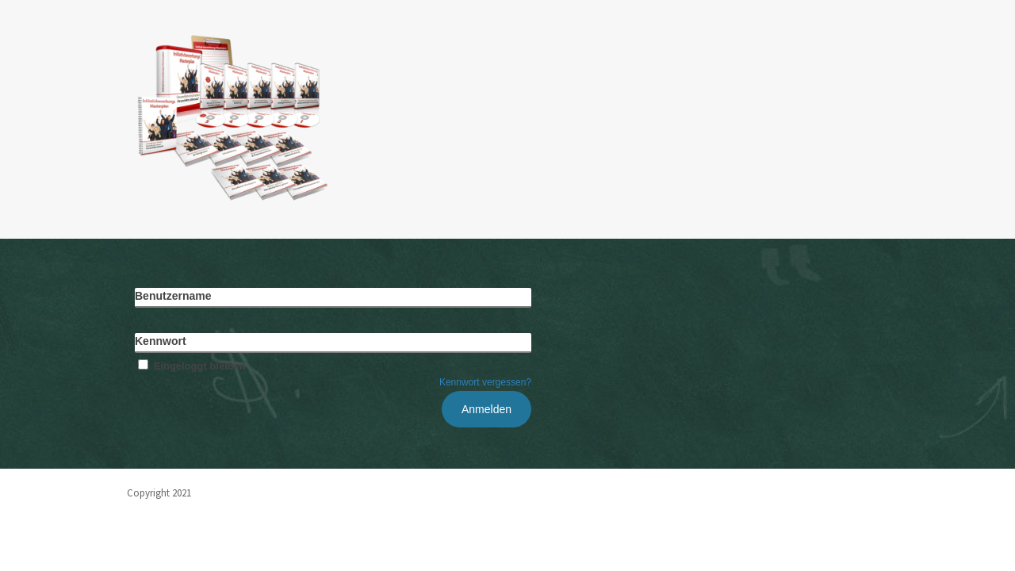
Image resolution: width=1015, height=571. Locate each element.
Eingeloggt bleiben (190, 366)
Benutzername (173, 295)
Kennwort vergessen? (485, 382)
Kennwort (160, 341)
